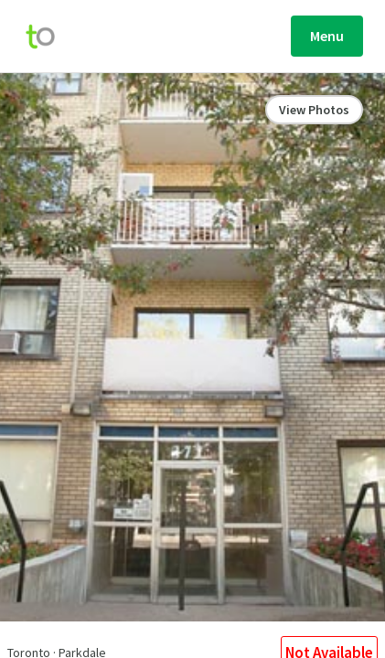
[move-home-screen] (49, 36)
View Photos (314, 109)
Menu (327, 36)
